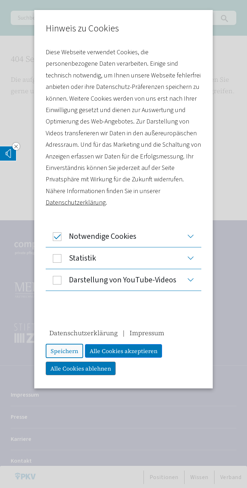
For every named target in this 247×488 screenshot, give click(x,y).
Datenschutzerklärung (76, 202)
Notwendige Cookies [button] (91, 236)
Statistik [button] (71, 258)
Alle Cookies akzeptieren (123, 351)
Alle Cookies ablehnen (80, 368)
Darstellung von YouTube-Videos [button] (111, 280)
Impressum (147, 332)
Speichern (64, 351)
